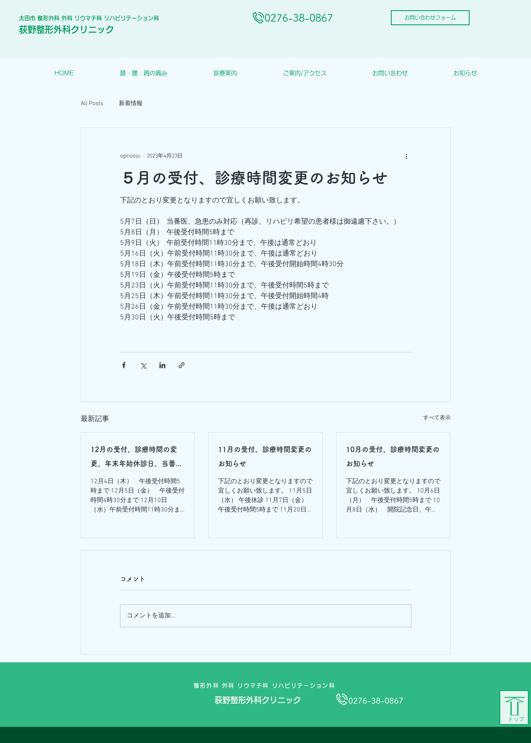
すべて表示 (437, 418)
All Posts (92, 103)
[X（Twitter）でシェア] (143, 365)
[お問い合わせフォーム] (430, 17)
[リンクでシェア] (181, 365)
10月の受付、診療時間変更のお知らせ (393, 456)
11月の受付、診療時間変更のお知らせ (265, 456)
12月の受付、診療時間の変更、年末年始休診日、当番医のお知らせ (137, 458)
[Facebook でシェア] (124, 365)
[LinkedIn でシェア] (162, 365)
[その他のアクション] (406, 156)
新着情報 (130, 103)
